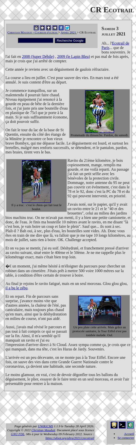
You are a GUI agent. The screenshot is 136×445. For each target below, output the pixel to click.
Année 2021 (69, 32)
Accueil (129, 434)
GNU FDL (17, 434)
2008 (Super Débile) (38, 56)
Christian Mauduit (43, 430)
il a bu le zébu (16, 288)
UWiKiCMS (45, 426)
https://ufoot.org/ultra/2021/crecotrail (69, 438)
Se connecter (126, 438)
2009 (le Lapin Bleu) (73, 56)
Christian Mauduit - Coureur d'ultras (32, 32)
